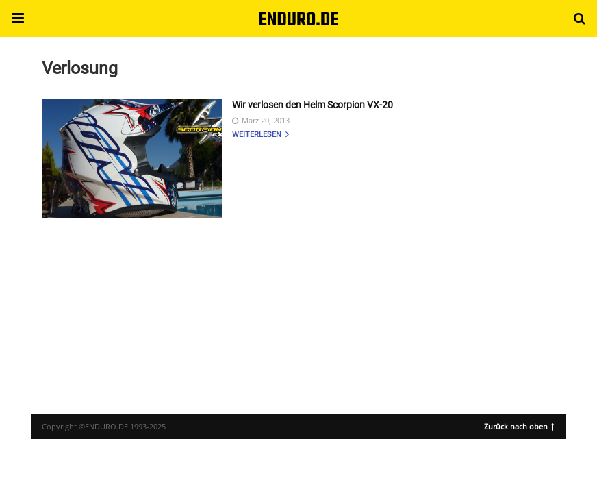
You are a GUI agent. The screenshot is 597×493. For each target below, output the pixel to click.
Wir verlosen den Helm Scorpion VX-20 (312, 104)
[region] (298, 304)
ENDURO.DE (298, 20)
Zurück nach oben (519, 425)
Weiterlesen (260, 134)
